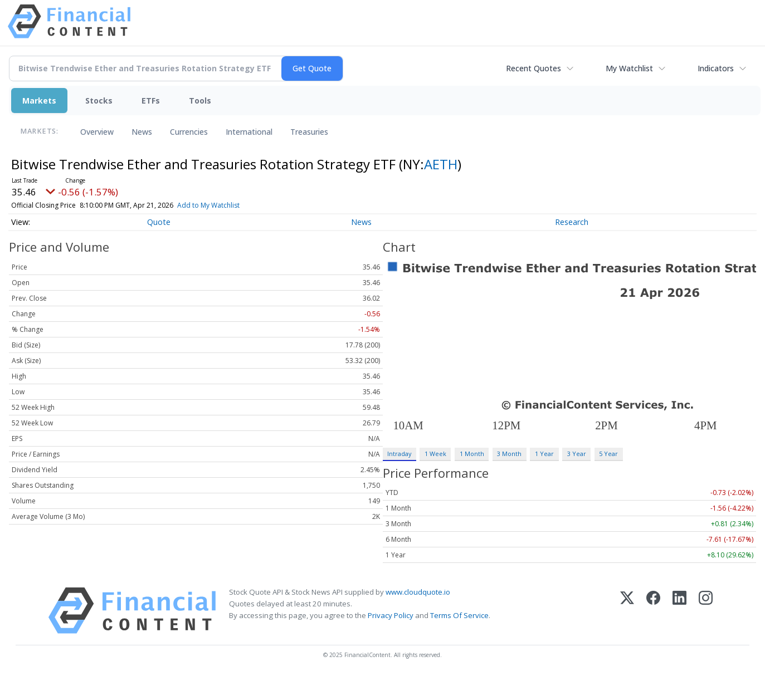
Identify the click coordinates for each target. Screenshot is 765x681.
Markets (39, 100)
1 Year (544, 453)
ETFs (151, 100)
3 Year (576, 453)
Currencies (189, 131)
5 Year (608, 453)
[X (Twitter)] (627, 610)
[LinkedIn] (679, 610)
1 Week (435, 453)
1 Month (472, 453)
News (141, 131)
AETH (440, 164)
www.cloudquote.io (418, 592)
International (249, 131)
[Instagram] (705, 610)
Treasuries (309, 131)
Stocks (99, 100)
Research (571, 222)
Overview (97, 131)
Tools (200, 100)
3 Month (509, 453)
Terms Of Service (459, 615)
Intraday (399, 453)
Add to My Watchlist (228, 205)
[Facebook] (653, 610)
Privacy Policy (390, 615)
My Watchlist (629, 68)
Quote (158, 222)
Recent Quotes (533, 68)
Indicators (716, 68)
